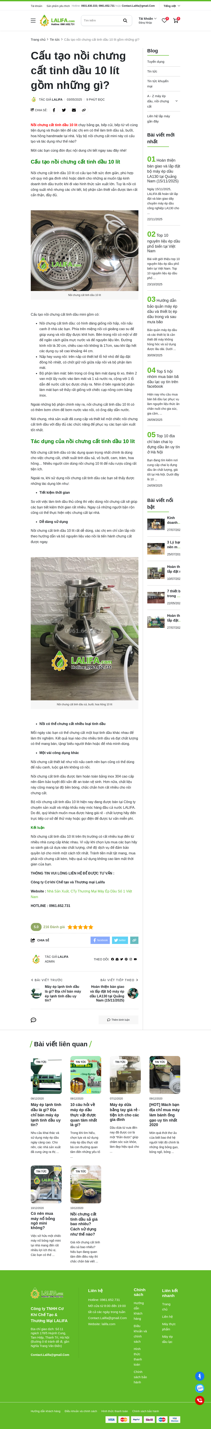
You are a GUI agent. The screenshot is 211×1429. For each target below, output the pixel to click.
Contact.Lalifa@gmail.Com (138, 5)
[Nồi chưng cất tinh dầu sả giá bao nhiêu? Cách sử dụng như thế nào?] (85, 1184)
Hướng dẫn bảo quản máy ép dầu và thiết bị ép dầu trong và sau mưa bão (162, 311)
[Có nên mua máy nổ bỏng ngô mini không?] (46, 1184)
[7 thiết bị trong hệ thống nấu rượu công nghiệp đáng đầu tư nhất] (156, 597)
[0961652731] (199, 1388)
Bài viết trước (47, 980)
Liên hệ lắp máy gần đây (158, 118)
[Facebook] (199, 1376)
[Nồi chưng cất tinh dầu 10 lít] (54, 125)
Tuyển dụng (155, 61)
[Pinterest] (126, 959)
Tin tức (152, 71)
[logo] (57, 20)
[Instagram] (130, 959)
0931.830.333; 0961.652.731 (98, 5)
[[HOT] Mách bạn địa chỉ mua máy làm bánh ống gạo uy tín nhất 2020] (164, 1075)
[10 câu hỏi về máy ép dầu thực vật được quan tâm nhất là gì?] (85, 1075)
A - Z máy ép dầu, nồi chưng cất (158, 101)
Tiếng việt (170, 6)
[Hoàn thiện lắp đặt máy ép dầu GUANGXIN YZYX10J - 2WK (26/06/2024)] (156, 573)
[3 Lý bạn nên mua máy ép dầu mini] (156, 548)
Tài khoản (36, 6)
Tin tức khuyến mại (158, 83)
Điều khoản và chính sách (140, 1333)
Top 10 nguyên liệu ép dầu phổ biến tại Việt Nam (163, 243)
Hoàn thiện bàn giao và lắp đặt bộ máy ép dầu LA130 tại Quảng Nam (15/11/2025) (163, 170)
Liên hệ (167, 1316)
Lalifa (57, 99)
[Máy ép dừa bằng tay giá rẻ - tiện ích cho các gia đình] (125, 1075)
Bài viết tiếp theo (119, 980)
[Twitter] (121, 959)
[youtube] (135, 959)
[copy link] (84, 110)
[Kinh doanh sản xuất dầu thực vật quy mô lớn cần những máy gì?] (156, 524)
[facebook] (112, 959)
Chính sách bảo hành (140, 1377)
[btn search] (125, 20)
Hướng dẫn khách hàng (139, 1310)
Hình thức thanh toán (138, 1356)
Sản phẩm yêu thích (58, 6)
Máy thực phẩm (169, 1326)
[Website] (117, 959)
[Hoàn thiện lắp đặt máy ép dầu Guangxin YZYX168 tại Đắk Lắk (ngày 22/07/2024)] (156, 622)
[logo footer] (50, 1293)
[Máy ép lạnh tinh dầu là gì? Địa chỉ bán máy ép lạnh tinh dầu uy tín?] (46, 1075)
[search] (106, 20)
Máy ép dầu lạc (167, 1339)
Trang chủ (166, 1306)
